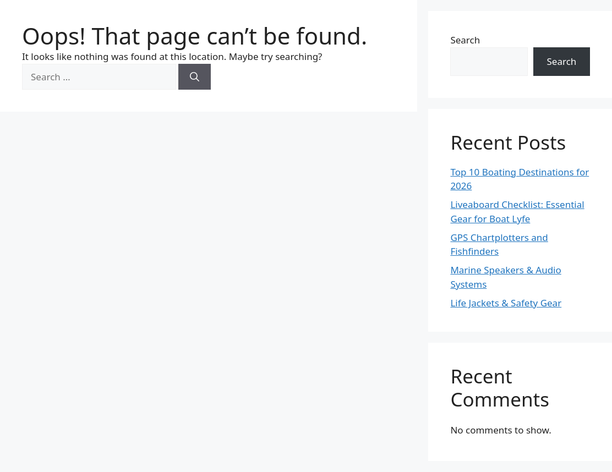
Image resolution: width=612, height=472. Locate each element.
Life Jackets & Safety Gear (505, 303)
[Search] (194, 77)
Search (465, 40)
